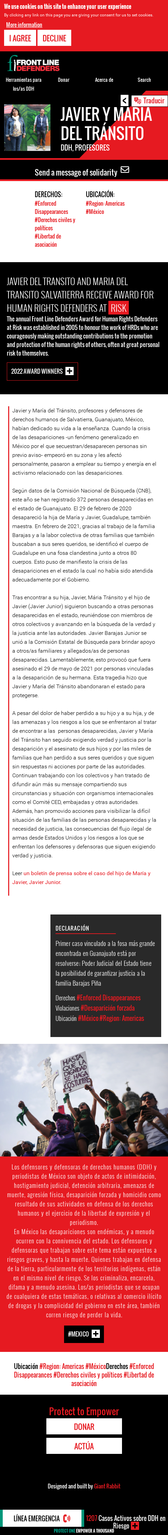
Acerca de (104, 79)
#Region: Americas (105, 203)
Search (144, 79)
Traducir (153, 100)
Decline (54, 38)
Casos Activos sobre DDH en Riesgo (126, 1522)
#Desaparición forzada (108, 1007)
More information (24, 25)
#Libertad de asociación (48, 240)
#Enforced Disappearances (51, 207)
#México (95, 211)
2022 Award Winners (37, 371)
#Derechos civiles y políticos (88, 1374)
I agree (20, 38)
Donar (64, 79)
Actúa (84, 1446)
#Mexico (78, 1334)
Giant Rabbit (107, 1486)
